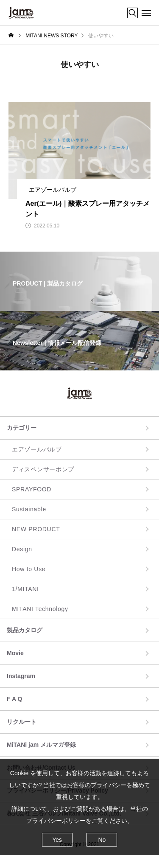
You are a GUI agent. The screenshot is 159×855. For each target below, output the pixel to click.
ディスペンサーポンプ (43, 469)
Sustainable (29, 509)
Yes (57, 839)
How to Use (28, 569)
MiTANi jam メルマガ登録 (41, 744)
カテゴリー (21, 427)
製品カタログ (24, 630)
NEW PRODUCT (36, 529)
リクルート (21, 721)
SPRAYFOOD (31, 489)
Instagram (21, 676)
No (102, 839)
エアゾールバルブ (37, 449)
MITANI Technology (40, 609)
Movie (15, 653)
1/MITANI (25, 589)
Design (22, 549)
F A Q (14, 698)
